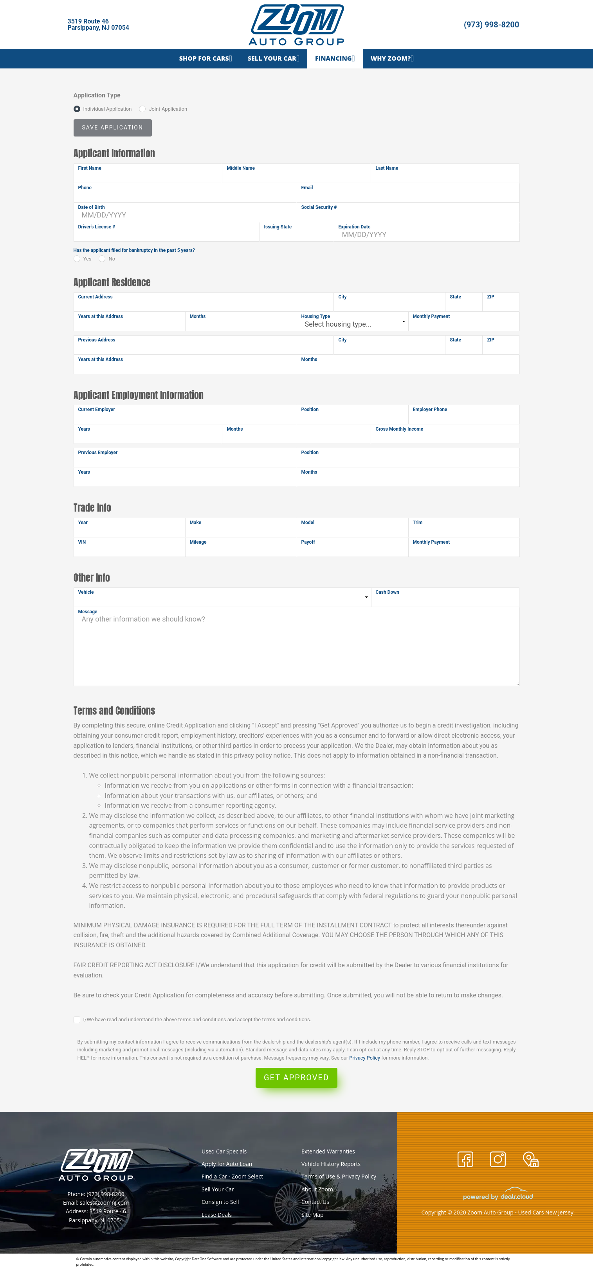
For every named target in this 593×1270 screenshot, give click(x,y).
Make (196, 522)
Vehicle (86, 592)
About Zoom (317, 1189)
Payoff (308, 542)
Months (198, 316)
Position (310, 409)
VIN (82, 542)
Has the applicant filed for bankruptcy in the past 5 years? (134, 250)
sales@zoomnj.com (104, 1202)
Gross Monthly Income (399, 429)
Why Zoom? (391, 58)
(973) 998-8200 (491, 24)
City (342, 297)
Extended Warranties (328, 1151)
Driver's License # (96, 227)
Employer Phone (430, 409)
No (111, 259)
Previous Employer (98, 452)
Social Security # (319, 207)
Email (307, 187)
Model (308, 522)
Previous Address (96, 340)
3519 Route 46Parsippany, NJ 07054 (99, 24)
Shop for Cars (204, 58)
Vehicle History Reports (330, 1164)
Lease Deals (217, 1214)
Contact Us (315, 1201)
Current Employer (96, 409)
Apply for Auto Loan (227, 1164)
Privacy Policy (364, 1058)
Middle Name (241, 168)
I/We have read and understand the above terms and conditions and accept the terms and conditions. (197, 1019)
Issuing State (278, 227)
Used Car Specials (224, 1151)
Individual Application (107, 109)
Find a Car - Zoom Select (232, 1176)
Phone (85, 187)
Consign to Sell (220, 1201)
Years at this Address (100, 316)
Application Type (97, 95)
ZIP (490, 297)
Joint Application (168, 109)
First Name (89, 168)
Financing (333, 58)
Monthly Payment (431, 316)
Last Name (386, 168)
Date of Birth (91, 207)
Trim (418, 522)
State (455, 297)
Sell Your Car (272, 58)
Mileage (198, 542)
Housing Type (315, 316)
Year (83, 522)
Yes (87, 259)
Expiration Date (355, 227)
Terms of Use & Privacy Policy (338, 1176)
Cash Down (387, 592)
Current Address (95, 297)
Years (84, 429)
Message (87, 611)
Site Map (312, 1214)
